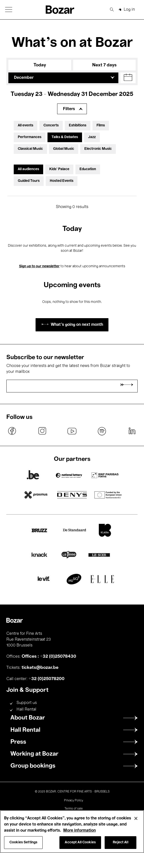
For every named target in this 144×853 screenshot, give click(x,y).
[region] (72, 831)
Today (40, 65)
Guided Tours (29, 181)
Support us (27, 703)
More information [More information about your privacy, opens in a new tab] (79, 830)
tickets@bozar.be (40, 668)
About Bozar (27, 718)
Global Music (63, 149)
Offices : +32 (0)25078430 (49, 656)
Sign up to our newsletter (39, 266)
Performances (29, 137)
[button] (8, 9)
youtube (72, 431)
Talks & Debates (65, 137)
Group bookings (32, 766)
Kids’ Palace (59, 169)
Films (101, 125)
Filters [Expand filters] (69, 109)
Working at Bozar (34, 754)
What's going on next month (77, 325)
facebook (12, 431)
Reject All (120, 842)
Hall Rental (26, 709)
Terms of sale (74, 808)
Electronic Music (98, 149)
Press (18, 742)
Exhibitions (77, 125)
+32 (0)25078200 (46, 679)
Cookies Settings (23, 842)
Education (87, 169)
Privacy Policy (73, 800)
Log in (129, 9)
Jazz (92, 137)
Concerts (51, 125)
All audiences (28, 169)
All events (25, 125)
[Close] (135, 818)
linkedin (132, 431)
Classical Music (30, 149)
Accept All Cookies (80, 842)
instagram (42, 431)
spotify (102, 431)
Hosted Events (61, 181)
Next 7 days (104, 65)
